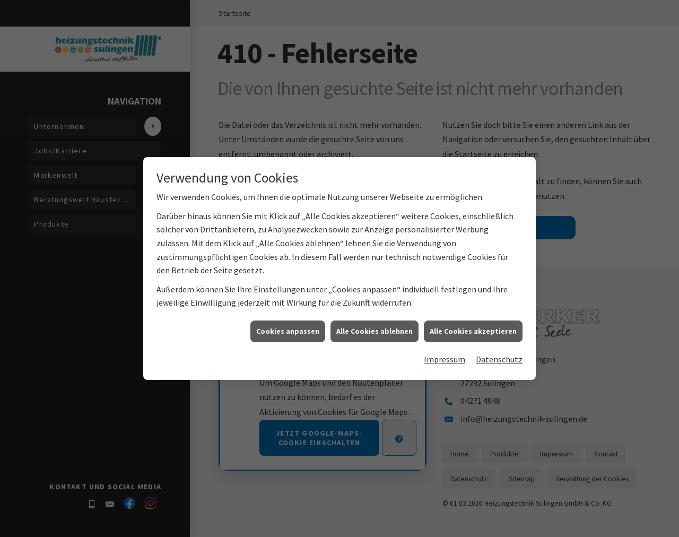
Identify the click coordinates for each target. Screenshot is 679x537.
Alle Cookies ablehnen (374, 340)
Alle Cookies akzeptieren (473, 340)
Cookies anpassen (287, 340)
